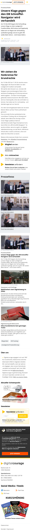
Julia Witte (5, 321)
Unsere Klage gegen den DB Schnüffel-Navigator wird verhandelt (15, 256)
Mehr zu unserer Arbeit (20, 377)
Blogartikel (5, 341)
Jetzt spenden (18, 2)
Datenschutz (5, 525)
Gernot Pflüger (6, 61)
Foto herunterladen (7, 196)
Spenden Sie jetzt (7, 447)
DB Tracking (14, 341)
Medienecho (10, 141)
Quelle (16, 284)
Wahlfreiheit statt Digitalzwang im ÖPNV (13, 290)
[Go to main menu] (27, 2)
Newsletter (4, 139)
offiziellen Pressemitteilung (19, 139)
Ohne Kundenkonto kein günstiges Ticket (13, 327)
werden (11, 144)
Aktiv (12, 155)
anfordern (14, 164)
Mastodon (6, 490)
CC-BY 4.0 (12, 61)
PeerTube (21, 490)
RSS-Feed (6, 493)
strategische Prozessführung (10, 345)
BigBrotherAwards (18, 370)
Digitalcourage (7, 38)
